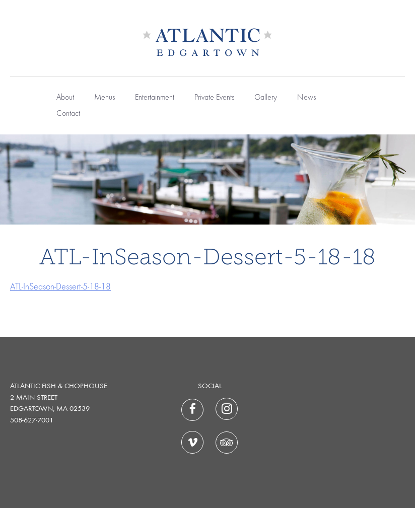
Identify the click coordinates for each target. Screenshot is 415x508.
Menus (104, 98)
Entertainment (154, 98)
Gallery (265, 98)
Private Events (214, 98)
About (65, 98)
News (306, 98)
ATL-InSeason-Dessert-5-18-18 (60, 287)
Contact (68, 114)
